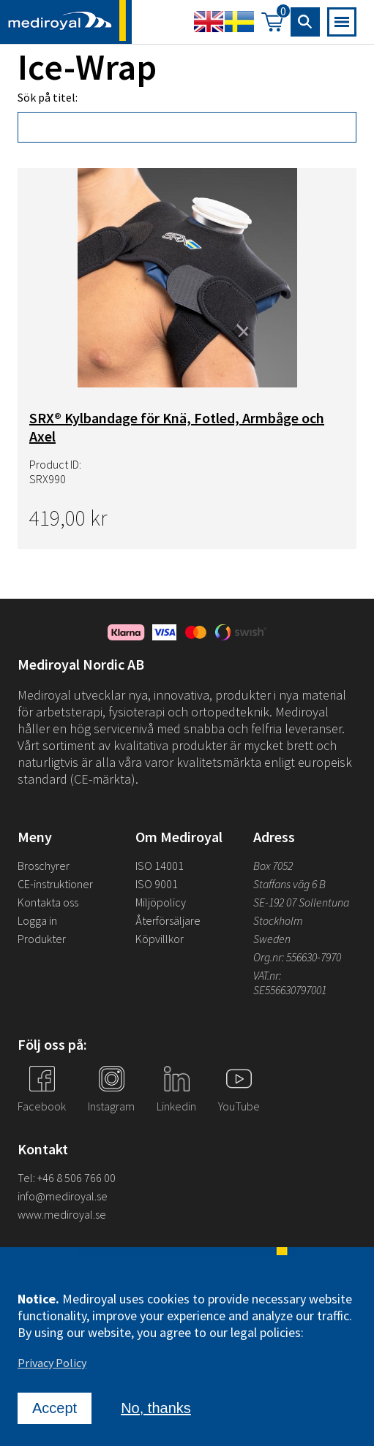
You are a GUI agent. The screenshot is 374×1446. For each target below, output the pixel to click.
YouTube (239, 1106)
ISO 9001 (156, 884)
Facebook (42, 1106)
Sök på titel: (48, 99)
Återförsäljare (168, 920)
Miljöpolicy (160, 902)
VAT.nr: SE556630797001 (291, 982)
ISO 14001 (159, 865)
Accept (54, 1409)
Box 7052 (273, 865)
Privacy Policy (52, 1364)
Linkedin (176, 1106)
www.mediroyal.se (62, 1214)
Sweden (272, 938)
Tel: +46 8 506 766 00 (67, 1177)
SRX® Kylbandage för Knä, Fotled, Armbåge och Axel (176, 429)
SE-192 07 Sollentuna (301, 902)
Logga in (37, 920)
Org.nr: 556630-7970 (297, 957)
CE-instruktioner (55, 884)
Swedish (239, 23)
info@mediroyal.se (63, 1196)
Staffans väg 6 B (289, 884)
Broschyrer (44, 865)
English (208, 23)
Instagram (111, 1106)
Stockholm (278, 920)
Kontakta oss (48, 902)
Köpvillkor (159, 938)
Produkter (42, 938)
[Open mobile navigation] (341, 22)
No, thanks (156, 1409)
